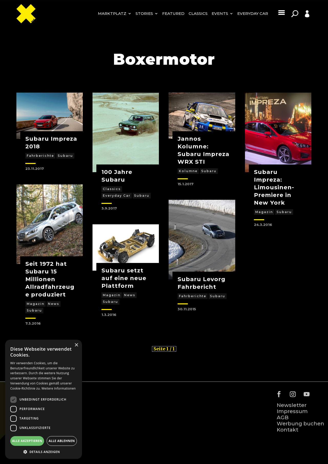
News (53, 304)
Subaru (65, 156)
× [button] (76, 345)
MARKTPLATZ (112, 13)
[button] (43, 451)
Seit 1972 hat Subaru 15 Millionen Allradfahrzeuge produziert (50, 279)
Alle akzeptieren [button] (27, 441)
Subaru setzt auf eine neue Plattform (123, 278)
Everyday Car (252, 13)
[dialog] (43, 399)
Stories (144, 13)
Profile (301, 21)
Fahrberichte (40, 156)
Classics (198, 13)
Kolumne (188, 171)
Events (220, 13)
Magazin (35, 304)
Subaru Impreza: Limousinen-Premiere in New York (274, 187)
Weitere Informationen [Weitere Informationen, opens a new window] (59, 388)
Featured (173, 13)
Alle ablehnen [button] (62, 441)
